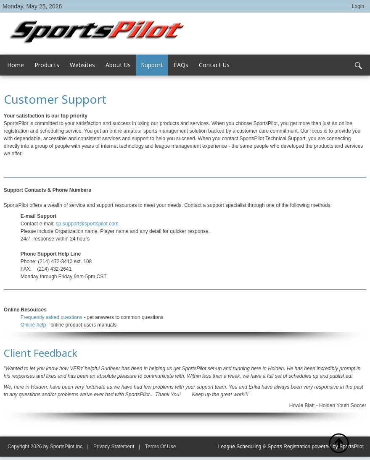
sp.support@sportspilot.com (87, 224)
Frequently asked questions (51, 317)
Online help (33, 325)
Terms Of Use (160, 447)
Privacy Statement (113, 447)
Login (358, 6)
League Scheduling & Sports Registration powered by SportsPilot (291, 447)
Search (358, 65)
